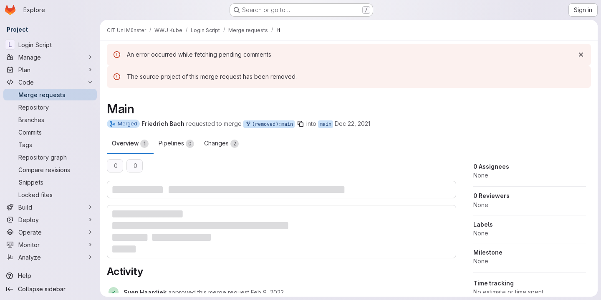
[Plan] (50, 69)
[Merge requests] (50, 94)
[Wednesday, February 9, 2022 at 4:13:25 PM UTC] (267, 292)
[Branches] (50, 119)
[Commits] (50, 132)
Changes (221, 144)
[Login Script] (50, 44)
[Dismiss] (581, 55)
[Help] (50, 276)
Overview (130, 144)
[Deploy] (50, 219)
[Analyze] (50, 257)
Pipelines (176, 144)
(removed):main (269, 124)
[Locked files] (50, 194)
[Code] (50, 82)
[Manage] (50, 57)
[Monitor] (50, 244)
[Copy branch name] (300, 124)
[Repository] (50, 107)
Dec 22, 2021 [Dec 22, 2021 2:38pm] (352, 123)
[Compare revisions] (50, 169)
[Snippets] (50, 182)
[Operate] (50, 232)
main (325, 124)
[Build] (50, 207)
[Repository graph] (50, 157)
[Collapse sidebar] (50, 289)
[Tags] (50, 144)
